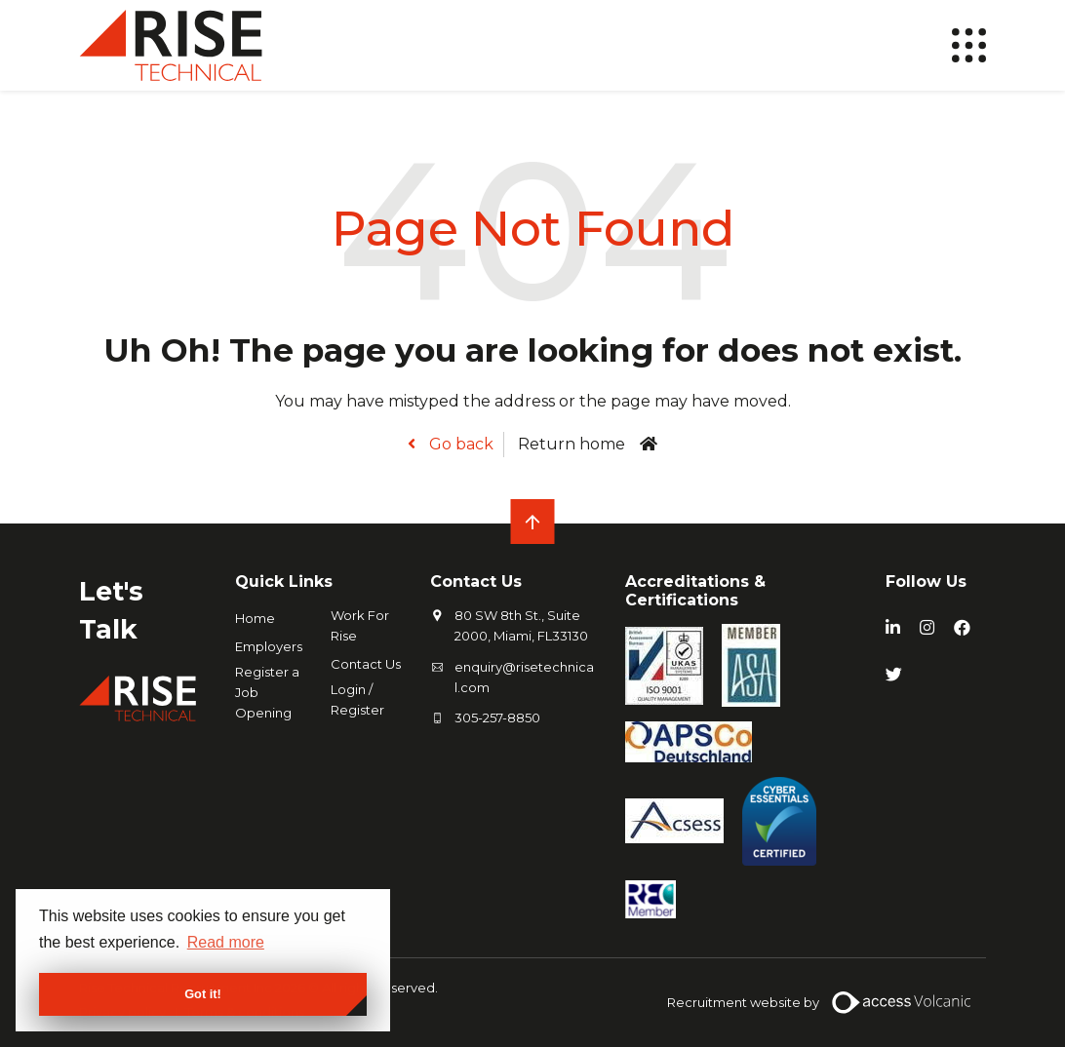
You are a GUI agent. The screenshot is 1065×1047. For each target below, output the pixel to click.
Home (255, 618)
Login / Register (357, 699)
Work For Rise (360, 625)
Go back (459, 444)
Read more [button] (225, 942)
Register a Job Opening (267, 692)
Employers (268, 646)
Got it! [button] (202, 994)
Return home (571, 444)
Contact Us (366, 664)
